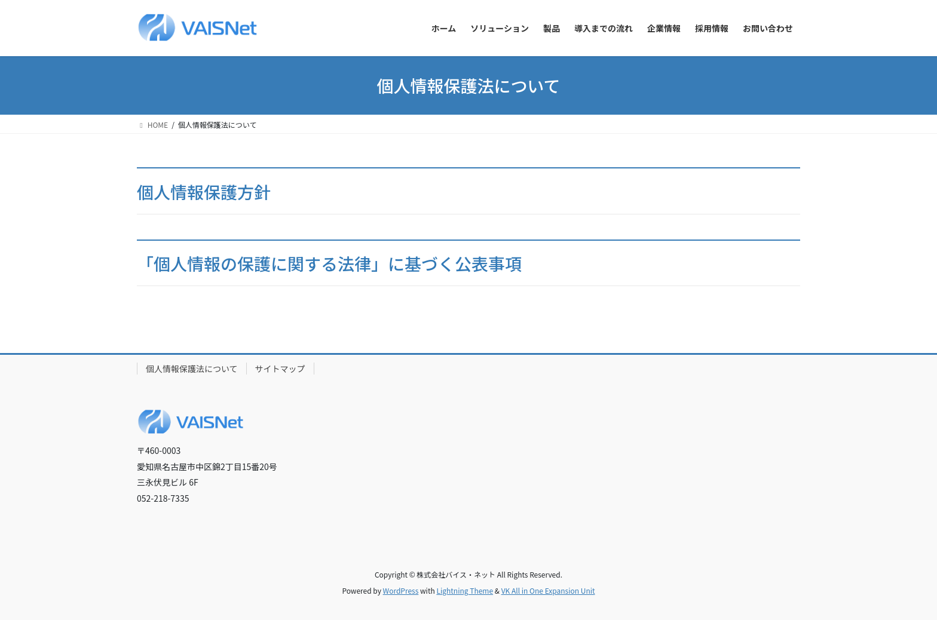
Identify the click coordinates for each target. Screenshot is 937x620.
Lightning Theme (464, 590)
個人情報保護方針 (204, 192)
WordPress (401, 590)
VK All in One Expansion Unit (548, 590)
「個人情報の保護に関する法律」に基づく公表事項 (329, 263)
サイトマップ (280, 369)
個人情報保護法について (192, 369)
